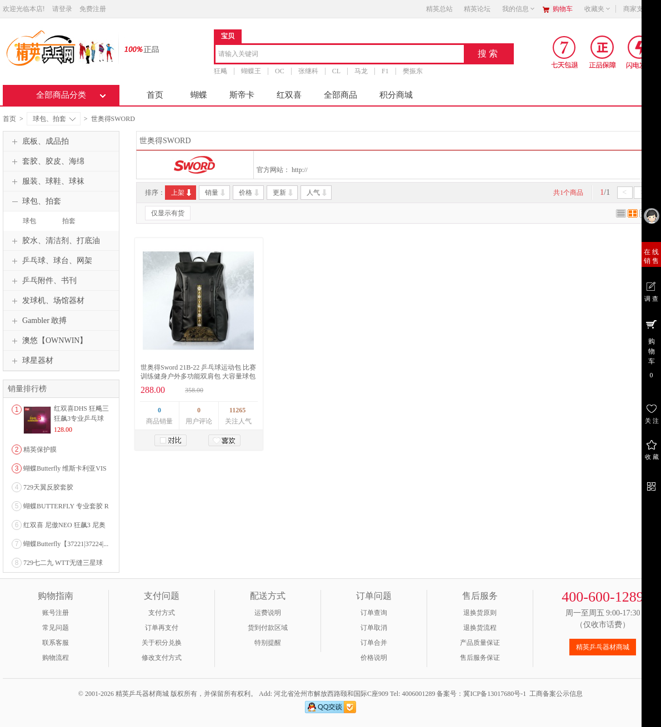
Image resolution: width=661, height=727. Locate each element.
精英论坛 (477, 9)
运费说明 (267, 613)
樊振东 (413, 71)
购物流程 (55, 658)
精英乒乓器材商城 (602, 647)
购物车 (563, 9)
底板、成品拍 (39, 141)
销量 (216, 192)
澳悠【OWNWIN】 (48, 340)
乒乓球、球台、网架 (50, 260)
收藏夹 (597, 9)
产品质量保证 (480, 643)
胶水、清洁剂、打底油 (54, 240)
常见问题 (55, 628)
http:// (300, 170)
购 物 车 (651, 348)
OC (279, 71)
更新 (283, 192)
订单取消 (373, 628)
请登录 (62, 9)
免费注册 (92, 9)
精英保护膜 (40, 449)
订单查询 (373, 613)
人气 (317, 192)
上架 (182, 192)
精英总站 (439, 9)
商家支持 (640, 9)
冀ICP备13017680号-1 (494, 694)
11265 (237, 410)
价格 (250, 192)
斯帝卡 (241, 94)
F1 (385, 71)
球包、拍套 (54, 119)
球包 (29, 221)
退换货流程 (480, 628)
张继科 (308, 71)
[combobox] (340, 54)
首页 (155, 94)
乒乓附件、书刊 (43, 280)
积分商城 (396, 94)
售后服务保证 (480, 658)
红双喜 (289, 94)
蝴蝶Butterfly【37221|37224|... (65, 544)
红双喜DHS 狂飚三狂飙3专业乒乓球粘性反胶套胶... (81, 418)
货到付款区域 (268, 628)
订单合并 (373, 643)
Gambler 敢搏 (38, 320)
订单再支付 (161, 628)
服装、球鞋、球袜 (46, 181)
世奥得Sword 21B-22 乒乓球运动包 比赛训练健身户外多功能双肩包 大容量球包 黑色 (198, 376)
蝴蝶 (199, 94)
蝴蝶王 (251, 71)
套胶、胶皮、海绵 (46, 161)
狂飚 (220, 71)
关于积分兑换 (162, 643)
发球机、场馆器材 (46, 300)
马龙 (361, 71)
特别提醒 (267, 643)
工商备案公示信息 (556, 694)
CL (336, 71)
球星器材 (31, 360)
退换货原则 (480, 613)
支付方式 (161, 613)
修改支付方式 (162, 658)
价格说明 (373, 658)
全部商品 (340, 94)
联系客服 (55, 643)
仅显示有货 (167, 213)
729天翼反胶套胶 (48, 487)
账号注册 (55, 613)
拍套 (69, 221)
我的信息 (518, 9)
